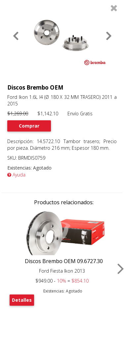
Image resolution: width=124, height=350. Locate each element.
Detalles (22, 300)
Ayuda (16, 175)
